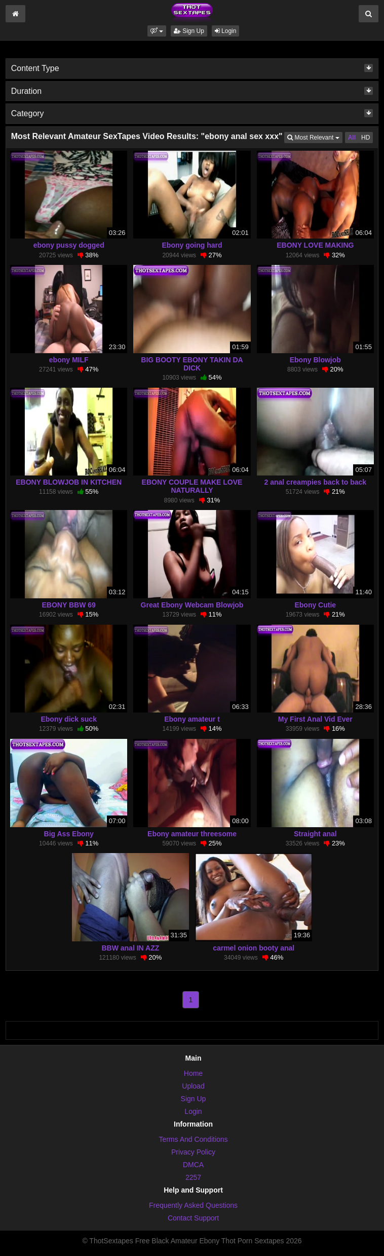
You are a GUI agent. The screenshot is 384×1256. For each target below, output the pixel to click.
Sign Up (189, 31)
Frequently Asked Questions (193, 1205)
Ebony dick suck (68, 719)
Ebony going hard (192, 245)
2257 (193, 1177)
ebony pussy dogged (68, 245)
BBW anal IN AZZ (130, 948)
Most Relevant (314, 136)
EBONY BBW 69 (69, 605)
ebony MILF (69, 360)
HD (365, 137)
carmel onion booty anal (253, 948)
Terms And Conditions (193, 1139)
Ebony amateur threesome (192, 834)
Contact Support (193, 1218)
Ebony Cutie (315, 605)
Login (226, 31)
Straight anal (315, 834)
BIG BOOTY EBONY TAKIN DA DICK (192, 364)
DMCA (193, 1165)
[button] (156, 31)
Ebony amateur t (192, 719)
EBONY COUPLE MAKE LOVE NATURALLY (192, 486)
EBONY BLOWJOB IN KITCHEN (69, 482)
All (352, 137)
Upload (193, 1086)
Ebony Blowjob (315, 360)
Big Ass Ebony (69, 834)
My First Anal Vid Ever (315, 719)
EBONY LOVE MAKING (315, 245)
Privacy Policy (193, 1152)
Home (193, 1073)
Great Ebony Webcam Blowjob (192, 605)
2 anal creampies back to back (315, 482)
